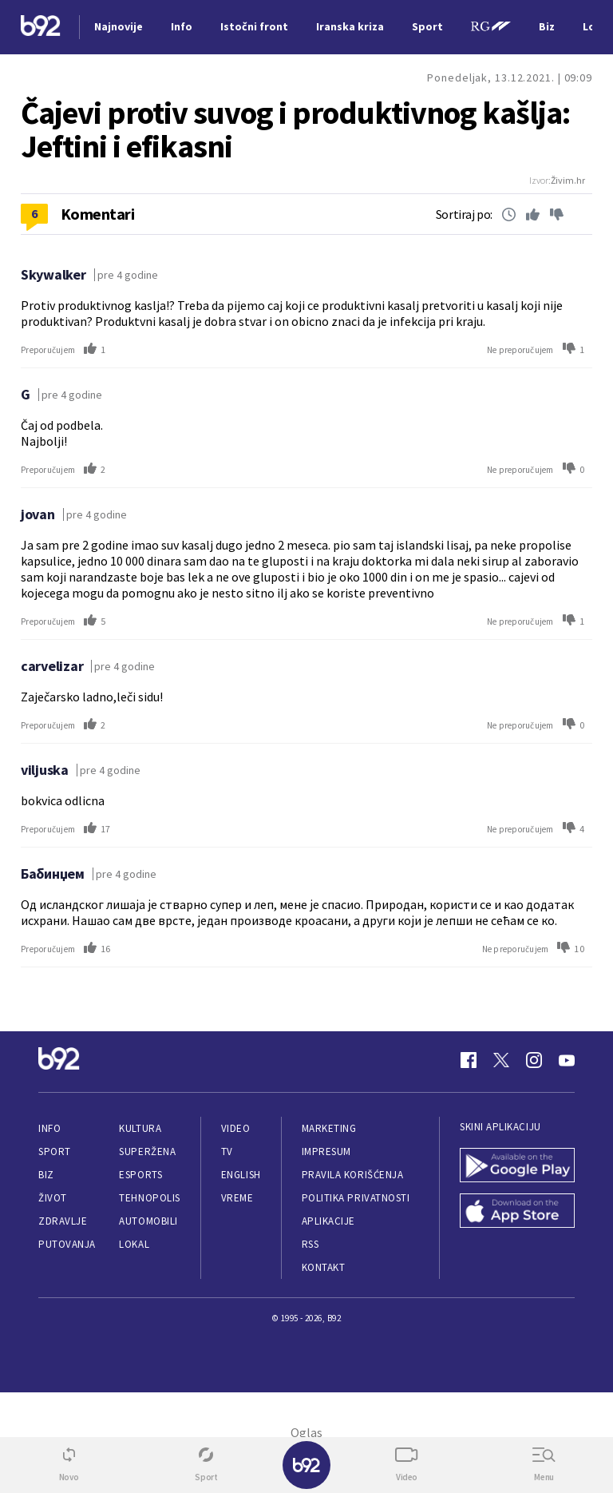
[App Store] (517, 1212)
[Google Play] (517, 1166)
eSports (140, 1174)
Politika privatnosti (356, 1198)
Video (236, 1128)
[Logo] (41, 27)
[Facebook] (469, 1060)
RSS (310, 1244)
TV (227, 1151)
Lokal (134, 1244)
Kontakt (324, 1267)
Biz (46, 1174)
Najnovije (118, 26)
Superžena (147, 1151)
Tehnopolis (149, 1198)
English (241, 1174)
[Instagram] (534, 1060)
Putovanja (67, 1244)
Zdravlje (62, 1221)
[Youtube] (567, 1060)
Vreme (237, 1198)
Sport (54, 1151)
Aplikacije (328, 1221)
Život (52, 1198)
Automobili (148, 1221)
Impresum (326, 1151)
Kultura (140, 1128)
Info (49, 1128)
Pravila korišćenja (353, 1174)
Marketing (329, 1128)
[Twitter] (501, 1060)
